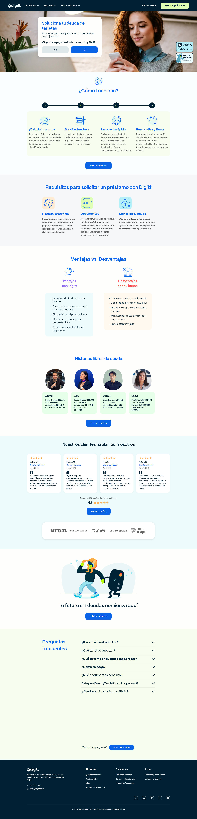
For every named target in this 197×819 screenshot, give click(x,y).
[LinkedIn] (144, 798)
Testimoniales (92, 779)
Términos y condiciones (155, 775)
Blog (88, 783)
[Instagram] (152, 798)
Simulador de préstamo (125, 779)
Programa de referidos (95, 787)
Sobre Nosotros (70, 6)
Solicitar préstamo (175, 6)
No (55, 50)
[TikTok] (160, 798)
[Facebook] (136, 798)
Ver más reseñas (98, 511)
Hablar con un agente (121, 747)
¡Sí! (84, 50)
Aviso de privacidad (153, 779)
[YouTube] (168, 798)
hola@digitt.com (35, 789)
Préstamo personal (124, 775)
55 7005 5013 (34, 785)
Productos (32, 6)
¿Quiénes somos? (93, 775)
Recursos (50, 6)
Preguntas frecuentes (125, 783)
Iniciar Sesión (149, 6)
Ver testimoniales (98, 423)
